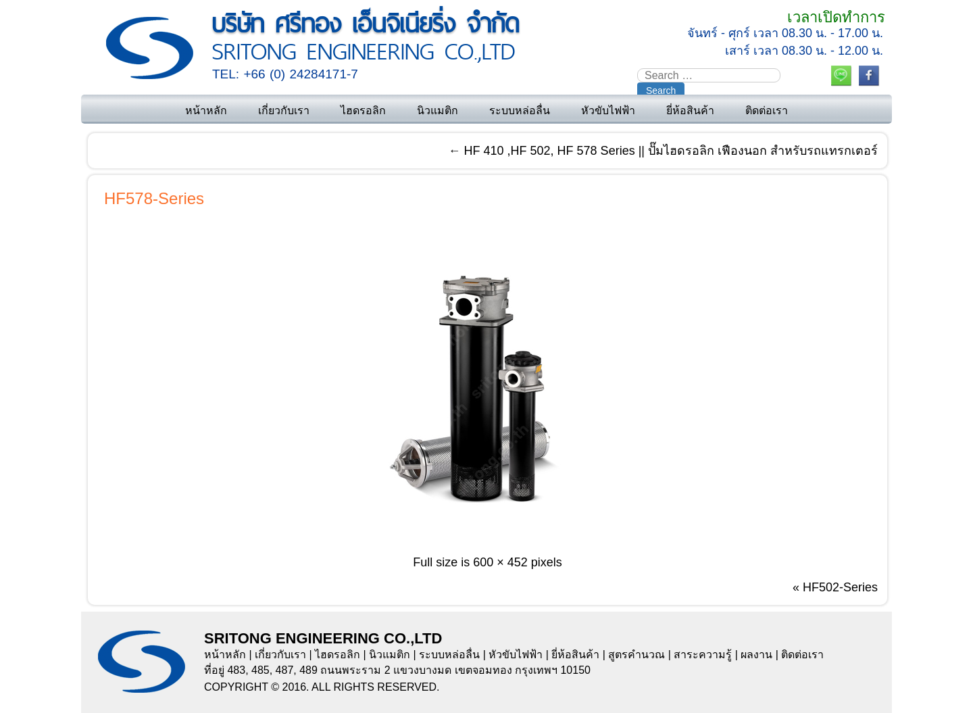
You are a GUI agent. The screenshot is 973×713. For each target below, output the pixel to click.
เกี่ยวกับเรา (283, 110)
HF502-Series (840, 587)
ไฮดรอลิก (363, 110)
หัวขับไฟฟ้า (608, 110)
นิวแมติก (437, 110)
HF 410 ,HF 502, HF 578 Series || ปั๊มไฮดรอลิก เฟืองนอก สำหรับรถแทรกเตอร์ (663, 150)
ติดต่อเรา (766, 110)
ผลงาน (756, 654)
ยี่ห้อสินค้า (690, 110)
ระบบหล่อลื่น (519, 110)
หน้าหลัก (206, 110)
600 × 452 (500, 562)
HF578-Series (154, 198)
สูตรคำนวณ (636, 654)
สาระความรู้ (703, 654)
